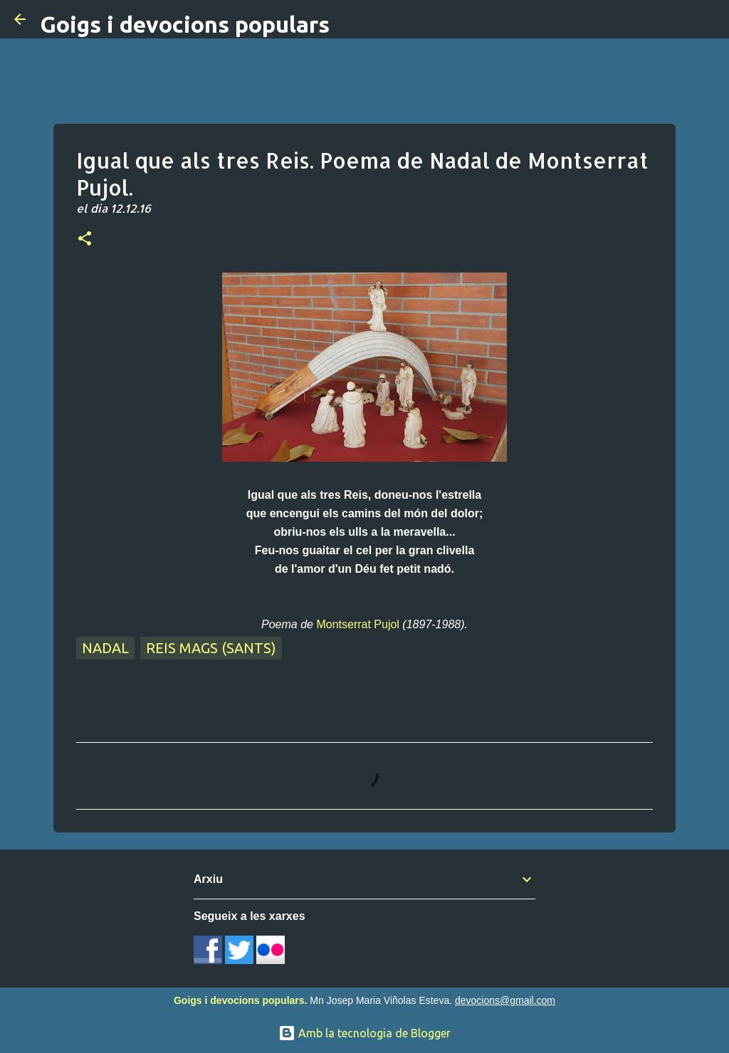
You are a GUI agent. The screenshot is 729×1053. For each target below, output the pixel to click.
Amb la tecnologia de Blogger (364, 1033)
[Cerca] (709, 19)
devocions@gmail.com (505, 1000)
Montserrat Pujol (357, 624)
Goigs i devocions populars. (240, 1000)
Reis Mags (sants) (211, 648)
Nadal (105, 648)
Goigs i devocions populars (185, 24)
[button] (84, 240)
